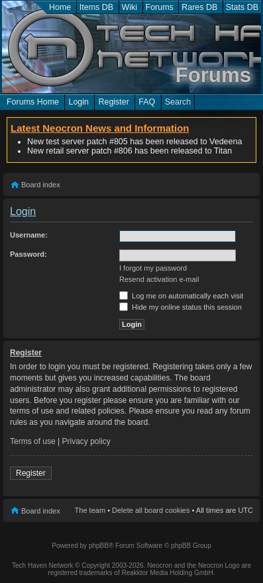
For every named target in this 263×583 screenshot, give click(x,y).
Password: (28, 254)
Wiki (130, 7)
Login (78, 102)
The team (90, 510)
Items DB (96, 7)
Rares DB (199, 7)
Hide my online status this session (180, 307)
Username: (29, 235)
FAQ (146, 102)
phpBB (99, 545)
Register (113, 102)
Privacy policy (86, 441)
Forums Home (33, 102)
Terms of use (33, 441)
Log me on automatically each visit (181, 296)
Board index (40, 185)
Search (178, 102)
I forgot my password (153, 268)
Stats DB (242, 7)
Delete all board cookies (150, 510)
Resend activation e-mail (159, 279)
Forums (160, 7)
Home (60, 7)
